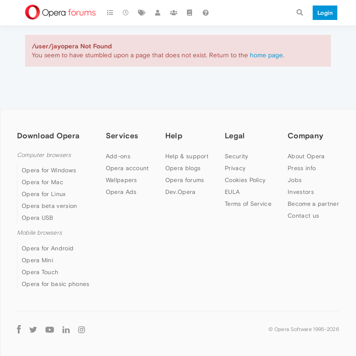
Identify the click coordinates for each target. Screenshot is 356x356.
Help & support (187, 156)
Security (236, 156)
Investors (301, 191)
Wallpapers (121, 180)
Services (122, 135)
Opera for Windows (49, 170)
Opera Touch (40, 272)
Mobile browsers (39, 232)
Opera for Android (47, 248)
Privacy (235, 168)
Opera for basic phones (56, 283)
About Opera (306, 156)
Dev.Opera (180, 191)
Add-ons (118, 156)
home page (266, 55)
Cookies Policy (245, 180)
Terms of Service (248, 203)
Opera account (127, 168)
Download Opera (48, 135)
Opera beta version (49, 205)
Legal (235, 135)
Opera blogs (183, 168)
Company (305, 135)
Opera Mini (37, 260)
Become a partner (313, 203)
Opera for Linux (44, 194)
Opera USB (38, 217)
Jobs (295, 180)
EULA (232, 191)
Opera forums (184, 180)
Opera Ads (121, 191)
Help (173, 135)
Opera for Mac (42, 182)
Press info (302, 168)
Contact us (303, 215)
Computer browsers (44, 155)
